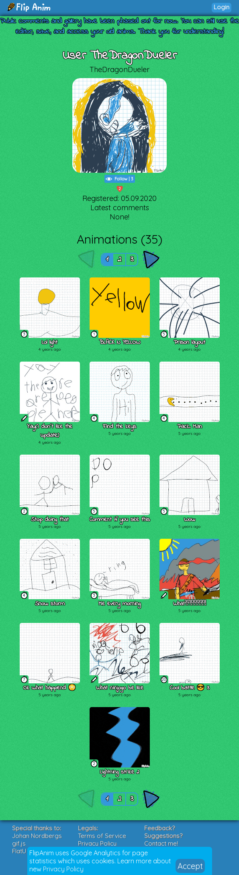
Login (221, 7)
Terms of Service (102, 836)
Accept (190, 866)
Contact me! (161, 843)
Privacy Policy (63, 869)
